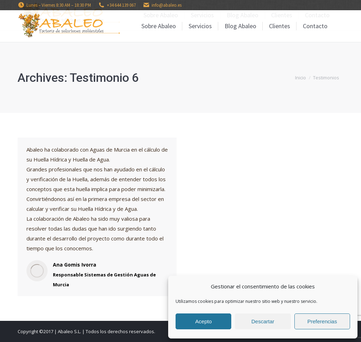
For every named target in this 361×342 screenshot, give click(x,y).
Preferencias (322, 321)
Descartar (262, 321)
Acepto (203, 321)
